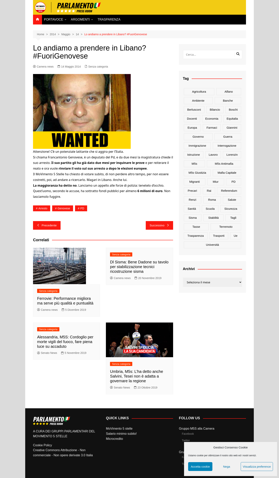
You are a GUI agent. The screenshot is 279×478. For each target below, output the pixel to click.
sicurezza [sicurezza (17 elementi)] (230, 208)
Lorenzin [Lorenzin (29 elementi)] (232, 154)
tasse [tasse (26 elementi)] (196, 226)
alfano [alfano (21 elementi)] (228, 91)
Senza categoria (98, 66)
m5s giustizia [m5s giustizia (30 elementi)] (197, 172)
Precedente (47, 225)
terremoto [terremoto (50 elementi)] (225, 226)
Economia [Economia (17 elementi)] (211, 118)
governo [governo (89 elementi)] (198, 136)
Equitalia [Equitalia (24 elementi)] (232, 118)
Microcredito (114, 438)
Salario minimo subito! (121, 433)
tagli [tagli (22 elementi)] (233, 217)
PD (82, 208)
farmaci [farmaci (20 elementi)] (212, 127)
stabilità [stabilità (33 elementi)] (213, 217)
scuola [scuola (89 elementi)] (210, 208)
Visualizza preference (257, 466)
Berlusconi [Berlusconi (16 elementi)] (194, 109)
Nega (226, 466)
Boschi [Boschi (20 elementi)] (233, 109)
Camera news (43, 66)
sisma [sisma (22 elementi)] (193, 217)
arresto (42, 208)
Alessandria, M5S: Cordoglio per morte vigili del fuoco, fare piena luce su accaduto (65, 342)
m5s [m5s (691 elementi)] (194, 163)
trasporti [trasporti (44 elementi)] (218, 235)
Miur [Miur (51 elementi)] (215, 181)
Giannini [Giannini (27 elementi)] (232, 127)
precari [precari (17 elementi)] (192, 190)
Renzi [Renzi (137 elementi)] (192, 199)
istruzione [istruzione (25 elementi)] (193, 154)
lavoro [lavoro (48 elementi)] (213, 154)
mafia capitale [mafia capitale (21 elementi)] (227, 172)
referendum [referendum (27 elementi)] (229, 190)
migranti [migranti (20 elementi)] (194, 181)
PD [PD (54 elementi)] (234, 181)
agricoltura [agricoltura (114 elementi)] (199, 91)
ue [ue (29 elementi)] (235, 235)
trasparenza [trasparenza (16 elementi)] (195, 235)
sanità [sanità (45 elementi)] (192, 208)
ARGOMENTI (80, 19)
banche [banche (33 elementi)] (228, 100)
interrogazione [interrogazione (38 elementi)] (227, 145)
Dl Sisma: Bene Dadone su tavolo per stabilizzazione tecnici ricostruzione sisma (139, 267)
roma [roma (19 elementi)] (212, 199)
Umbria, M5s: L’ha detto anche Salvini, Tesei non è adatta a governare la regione (136, 376)
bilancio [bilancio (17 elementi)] (215, 109)
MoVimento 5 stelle (119, 428)
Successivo (159, 225)
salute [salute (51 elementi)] (232, 199)
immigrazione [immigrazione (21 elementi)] (197, 145)
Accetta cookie (200, 466)
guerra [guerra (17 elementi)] (227, 136)
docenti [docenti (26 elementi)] (192, 118)
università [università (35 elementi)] (212, 244)
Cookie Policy (42, 445)
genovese (64, 208)
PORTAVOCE (53, 19)
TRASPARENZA (108, 19)
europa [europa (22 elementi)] (192, 127)
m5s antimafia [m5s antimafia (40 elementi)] (224, 163)
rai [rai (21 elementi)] (209, 190)
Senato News (47, 352)
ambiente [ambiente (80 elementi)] (198, 100)
